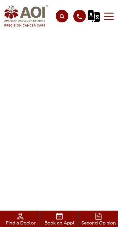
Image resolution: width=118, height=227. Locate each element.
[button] (107, 16)
